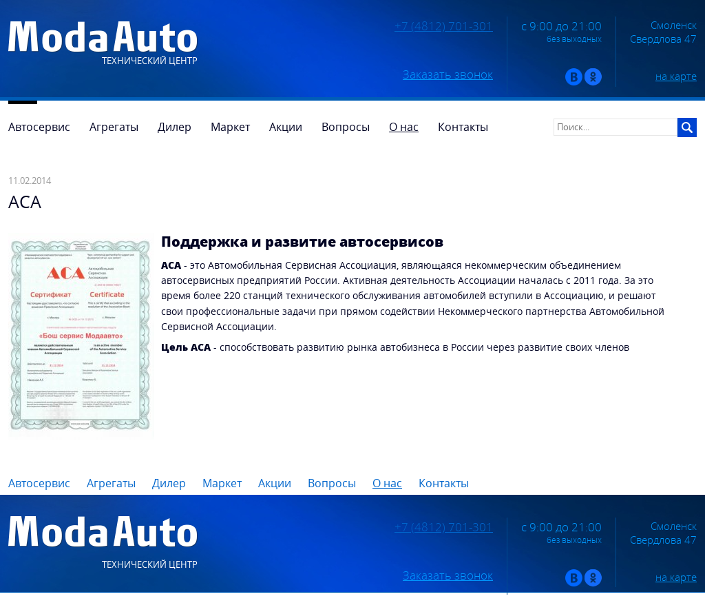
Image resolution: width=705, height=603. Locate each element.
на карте (676, 76)
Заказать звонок (448, 74)
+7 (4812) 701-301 (443, 26)
